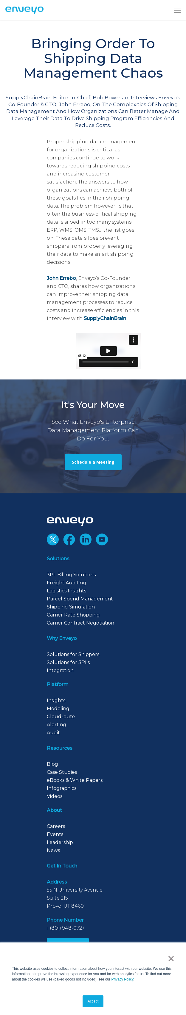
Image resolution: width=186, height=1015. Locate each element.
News (53, 850)
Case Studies (62, 772)
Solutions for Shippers (73, 654)
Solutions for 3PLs (68, 662)
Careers (56, 826)
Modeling (58, 708)
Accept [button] (93, 1001)
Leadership (60, 842)
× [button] (171, 958)
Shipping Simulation (71, 607)
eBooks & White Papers (75, 780)
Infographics (61, 788)
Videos (54, 796)
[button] (177, 10)
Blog (52, 764)
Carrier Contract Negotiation (80, 623)
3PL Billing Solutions (71, 575)
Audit (53, 732)
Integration (60, 670)
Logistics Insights (66, 591)
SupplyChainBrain (105, 318)
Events (55, 834)
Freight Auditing (66, 583)
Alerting (56, 724)
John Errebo (61, 278)
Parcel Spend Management (80, 599)
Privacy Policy (122, 979)
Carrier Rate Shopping (73, 615)
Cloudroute (61, 716)
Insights (56, 700)
